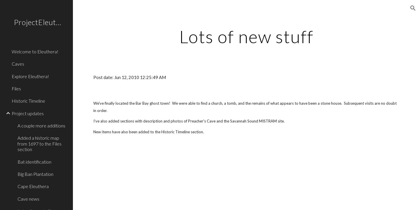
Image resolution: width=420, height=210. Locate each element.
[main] (246, 36)
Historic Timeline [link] (28, 101)
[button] (413, 8)
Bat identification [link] (34, 161)
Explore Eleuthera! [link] (30, 76)
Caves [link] (18, 63)
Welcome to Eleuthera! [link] (35, 51)
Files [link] (16, 88)
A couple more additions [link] (41, 125)
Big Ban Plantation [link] (35, 174)
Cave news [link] (28, 199)
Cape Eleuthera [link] (33, 186)
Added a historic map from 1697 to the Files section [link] (40, 143)
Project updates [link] (28, 113)
